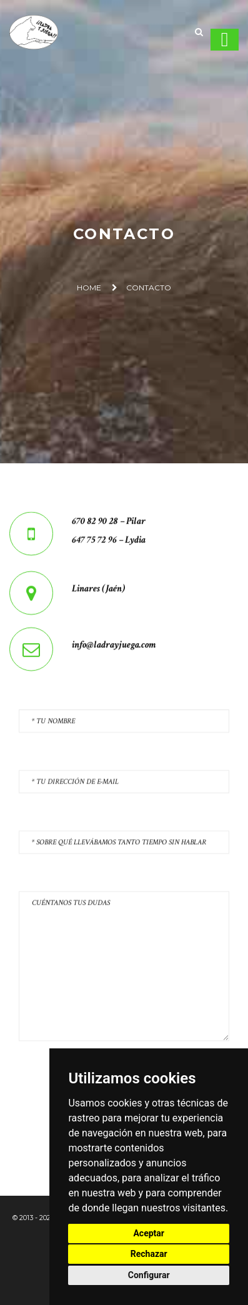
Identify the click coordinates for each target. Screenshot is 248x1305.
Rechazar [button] (149, 1254)
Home (89, 287)
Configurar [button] (149, 1275)
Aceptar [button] (148, 1233)
